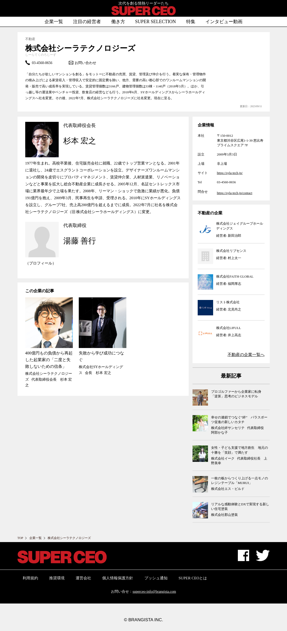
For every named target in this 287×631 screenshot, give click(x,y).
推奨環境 (57, 578)
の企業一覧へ (246, 354)
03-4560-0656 (39, 62)
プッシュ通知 (156, 578)
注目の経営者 (87, 21)
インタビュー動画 (223, 21)
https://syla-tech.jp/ (230, 173)
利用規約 (30, 578)
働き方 (118, 21)
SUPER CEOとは (193, 578)
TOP (20, 538)
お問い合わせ (82, 62)
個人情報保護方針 (117, 578)
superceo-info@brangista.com (154, 591)
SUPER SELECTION (155, 21)
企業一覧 (54, 21)
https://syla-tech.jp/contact (235, 193)
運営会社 (83, 578)
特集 (190, 21)
